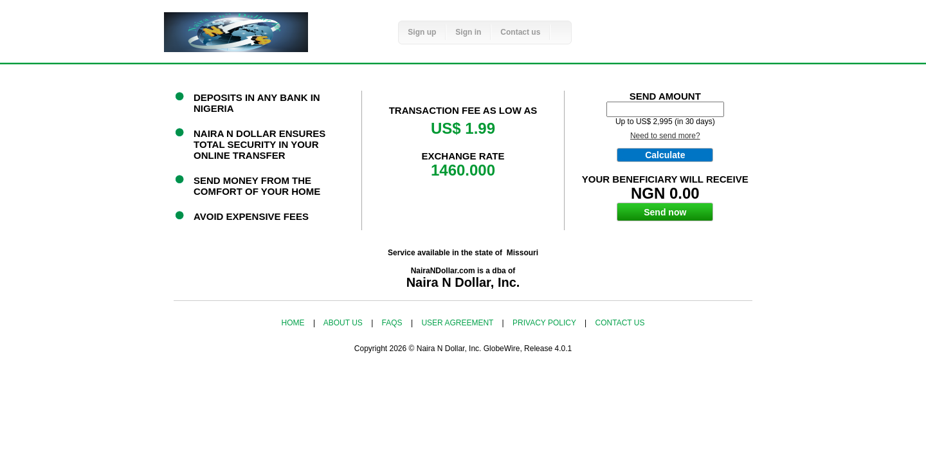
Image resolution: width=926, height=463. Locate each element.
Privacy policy (545, 322)
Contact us (520, 32)
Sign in (468, 32)
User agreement (458, 322)
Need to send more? (665, 135)
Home (294, 322)
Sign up (422, 32)
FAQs (393, 322)
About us (344, 322)
